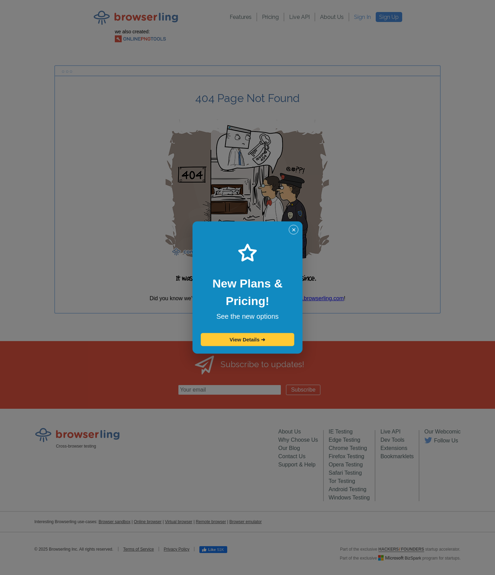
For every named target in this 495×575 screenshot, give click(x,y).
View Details (247, 339)
